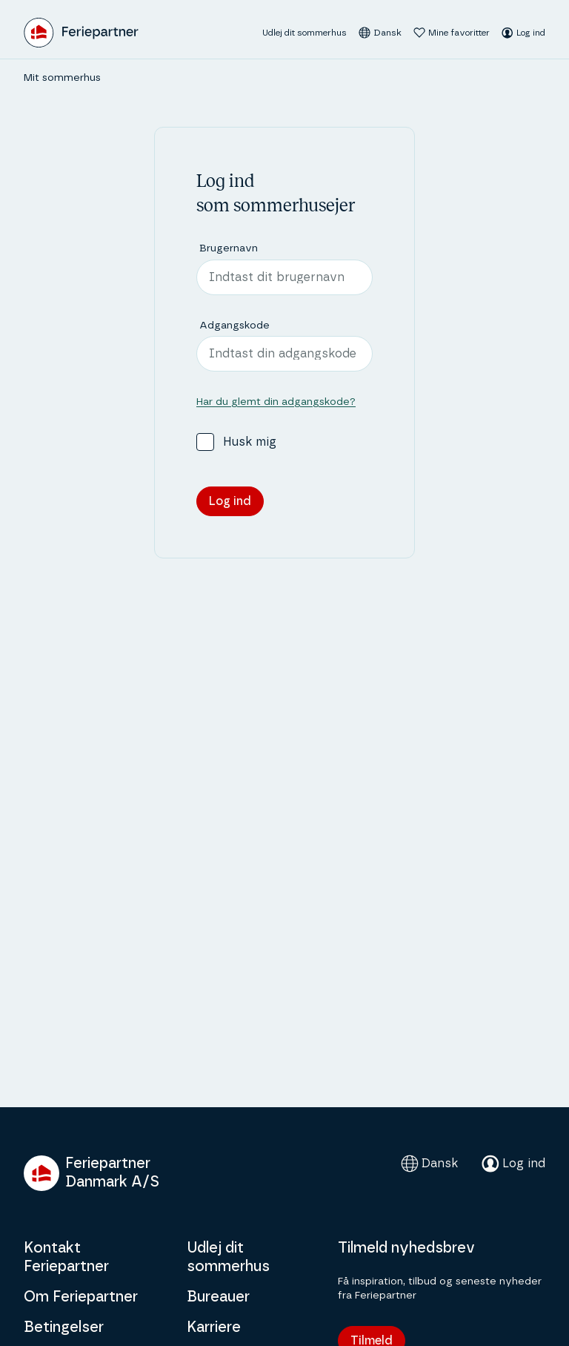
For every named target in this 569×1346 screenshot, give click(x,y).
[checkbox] (205, 442)
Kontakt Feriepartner (66, 1257)
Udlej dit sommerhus (304, 32)
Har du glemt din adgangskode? (276, 402)
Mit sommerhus (62, 78)
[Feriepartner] (81, 32)
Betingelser (64, 1327)
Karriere (214, 1327)
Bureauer (218, 1297)
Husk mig (249, 442)
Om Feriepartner (81, 1297)
